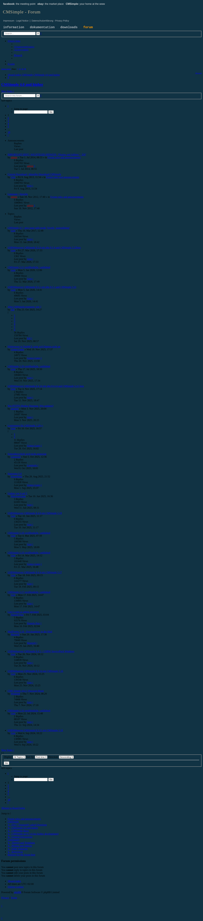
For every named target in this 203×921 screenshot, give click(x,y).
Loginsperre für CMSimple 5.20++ (25, 425)
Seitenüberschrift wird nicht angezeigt (27, 454)
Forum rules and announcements (64, 157)
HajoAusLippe (18, 496)
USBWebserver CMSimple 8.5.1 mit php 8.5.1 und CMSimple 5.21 (42, 287)
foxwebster (16, 476)
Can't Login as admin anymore (23, 611)
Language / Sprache (18, 194)
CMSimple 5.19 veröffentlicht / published (29, 552)
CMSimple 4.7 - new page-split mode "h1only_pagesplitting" (39, 227)
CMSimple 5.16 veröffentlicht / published (29, 710)
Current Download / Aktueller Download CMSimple (34, 174)
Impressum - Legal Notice (16, 20)
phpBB (17, 892)
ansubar (15, 408)
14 (20, 69)
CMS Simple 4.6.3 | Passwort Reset (26, 690)
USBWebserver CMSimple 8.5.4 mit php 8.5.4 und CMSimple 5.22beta (44, 247)
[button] (8, 106)
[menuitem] (24, 46)
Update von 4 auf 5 (17, 493)
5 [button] (8, 126)
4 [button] (8, 123)
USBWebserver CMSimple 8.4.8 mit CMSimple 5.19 (35, 513)
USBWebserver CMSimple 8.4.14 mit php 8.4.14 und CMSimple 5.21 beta (46, 386)
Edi (12, 309)
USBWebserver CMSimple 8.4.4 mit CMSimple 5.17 (35, 572)
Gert (13, 177)
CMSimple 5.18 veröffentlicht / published (29, 533)
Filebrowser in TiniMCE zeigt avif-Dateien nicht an (34, 346)
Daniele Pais (17, 614)
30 (22, 69)
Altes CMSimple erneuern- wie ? (24, 306)
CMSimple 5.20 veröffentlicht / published (29, 366)
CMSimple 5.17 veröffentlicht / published (29, 592)
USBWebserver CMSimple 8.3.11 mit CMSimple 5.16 (35, 730)
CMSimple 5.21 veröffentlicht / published (29, 267)
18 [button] (9, 132)
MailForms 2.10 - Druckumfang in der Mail (30, 631)
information (13, 27)
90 (25, 69)
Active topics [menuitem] (6, 69)
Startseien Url (15, 473)
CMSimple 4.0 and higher (22, 84)
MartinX (15, 634)
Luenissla (15, 456)
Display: (15, 757)
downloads (69, 27)
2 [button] (8, 118)
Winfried (15, 693)
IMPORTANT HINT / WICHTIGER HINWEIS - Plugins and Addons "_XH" (47, 154)
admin (14, 157)
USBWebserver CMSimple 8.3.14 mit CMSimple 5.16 (35, 671)
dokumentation (42, 27)
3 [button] (8, 120)
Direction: (61, 757)
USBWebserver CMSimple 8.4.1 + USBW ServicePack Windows (41, 651)
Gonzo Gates (17, 349)
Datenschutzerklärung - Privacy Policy (50, 20)
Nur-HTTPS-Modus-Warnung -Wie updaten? (31, 405)
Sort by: (36, 757)
